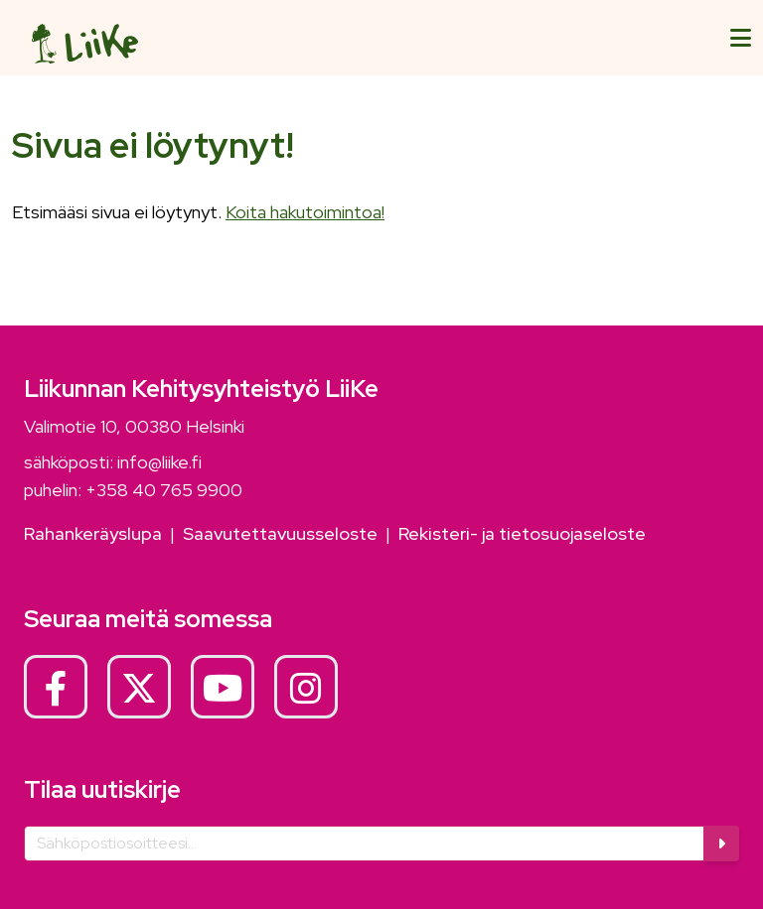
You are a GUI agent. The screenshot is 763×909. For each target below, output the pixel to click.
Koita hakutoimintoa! (305, 211)
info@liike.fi (159, 462)
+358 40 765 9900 (163, 489)
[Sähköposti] (364, 843)
